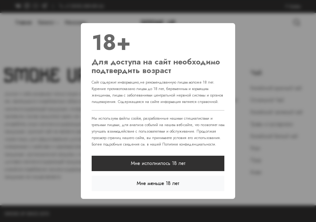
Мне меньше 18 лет (158, 183)
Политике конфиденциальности (188, 144)
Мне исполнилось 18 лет (158, 163)
